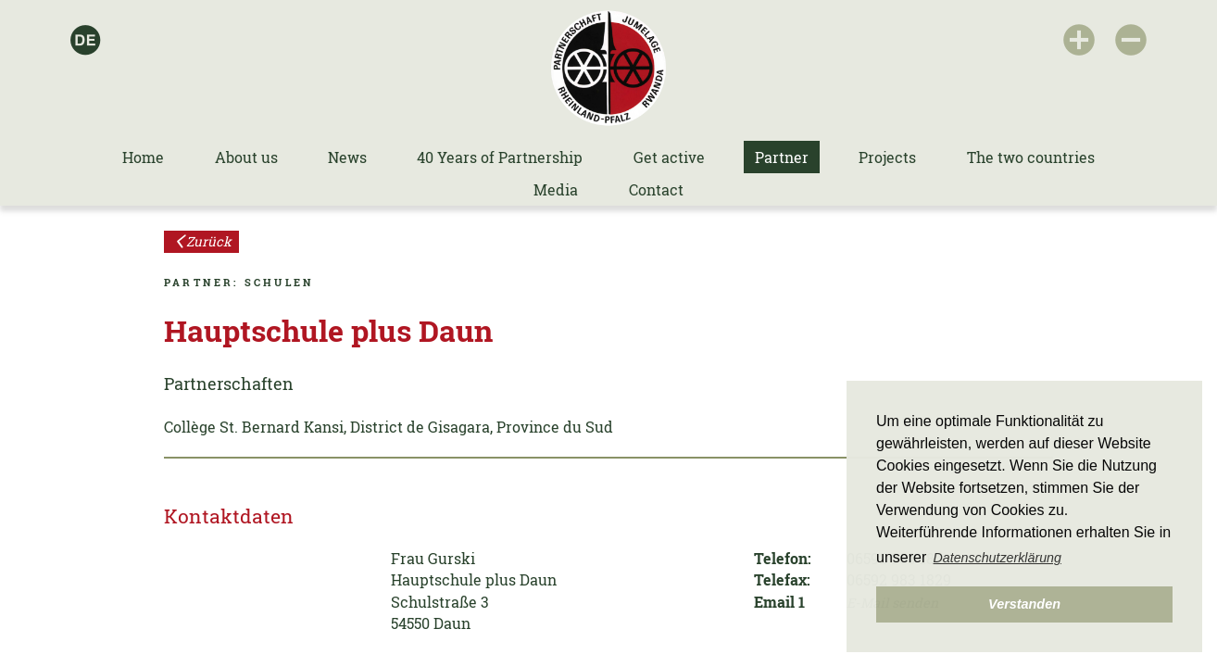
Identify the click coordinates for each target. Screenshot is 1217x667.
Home (143, 157)
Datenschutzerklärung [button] (997, 557)
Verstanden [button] (1024, 604)
